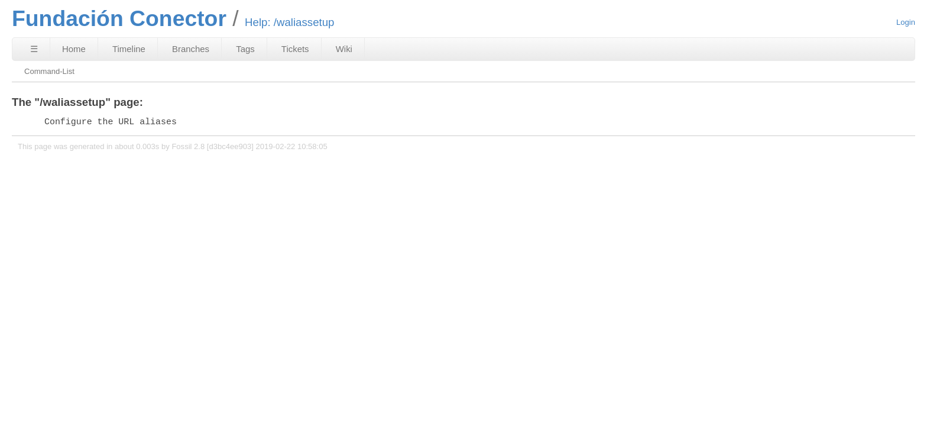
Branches (190, 49)
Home (74, 49)
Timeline (128, 49)
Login (905, 22)
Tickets (295, 49)
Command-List (49, 71)
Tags (245, 49)
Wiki (344, 49)
